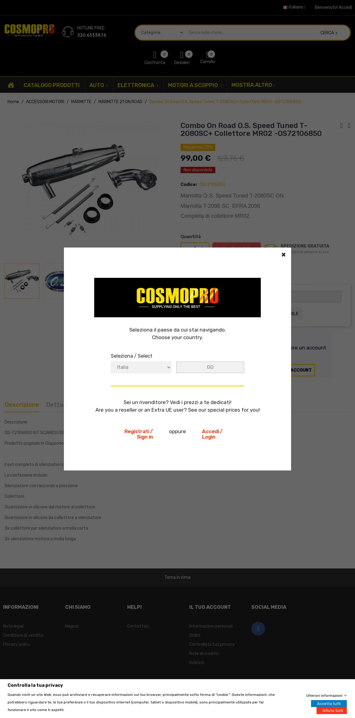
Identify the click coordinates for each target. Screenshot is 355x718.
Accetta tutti (329, 703)
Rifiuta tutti (333, 710)
